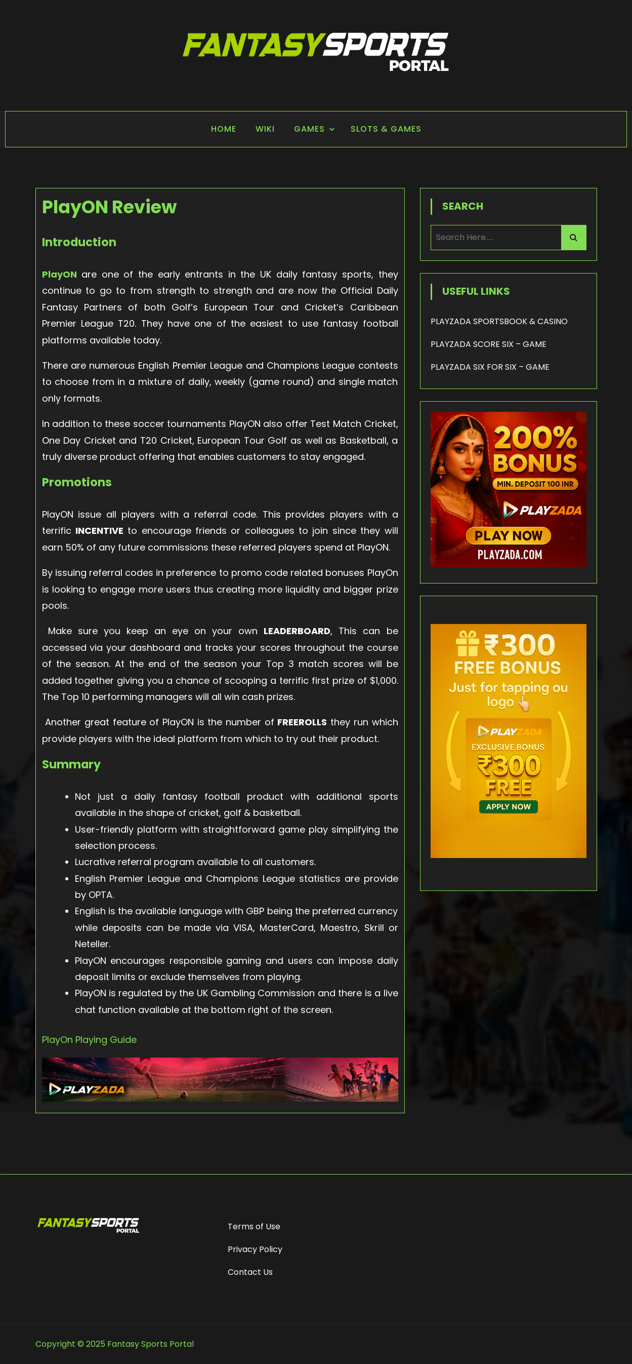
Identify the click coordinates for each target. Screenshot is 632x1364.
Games (309, 129)
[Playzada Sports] (220, 1098)
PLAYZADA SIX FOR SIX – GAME (490, 367)
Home (223, 129)
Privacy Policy (255, 1249)
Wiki (265, 129)
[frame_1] (508, 873)
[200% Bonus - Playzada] (508, 565)
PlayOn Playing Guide (89, 1039)
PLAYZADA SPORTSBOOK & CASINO (499, 321)
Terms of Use (254, 1226)
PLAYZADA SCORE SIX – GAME (488, 344)
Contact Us (250, 1272)
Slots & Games (386, 129)
